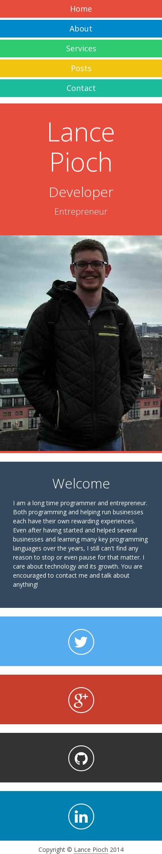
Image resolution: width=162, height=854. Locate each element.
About (81, 28)
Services (81, 48)
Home (81, 8)
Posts (81, 68)
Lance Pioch (91, 849)
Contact (81, 88)
